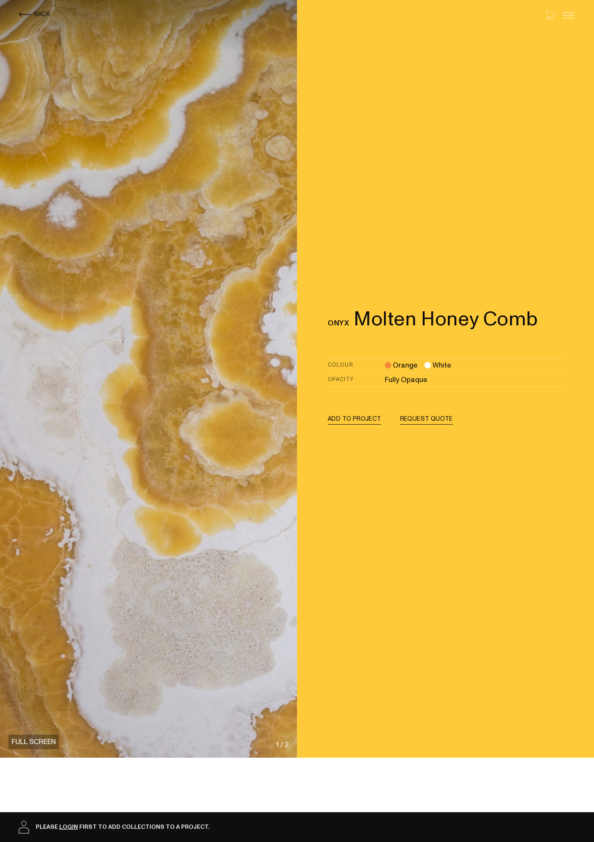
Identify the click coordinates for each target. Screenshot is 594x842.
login (68, 827)
